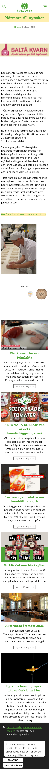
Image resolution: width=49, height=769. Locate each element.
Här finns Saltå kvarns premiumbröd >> (23, 214)
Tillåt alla (13, 760)
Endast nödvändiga (13, 765)
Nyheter (17, 27)
